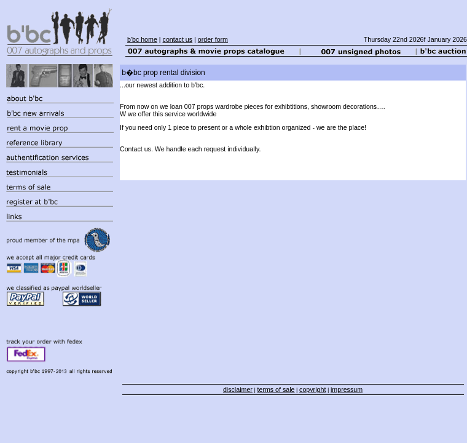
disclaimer (238, 389)
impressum (347, 389)
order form (213, 39)
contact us (178, 39)
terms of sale (276, 389)
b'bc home (142, 39)
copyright (312, 389)
